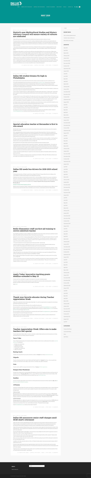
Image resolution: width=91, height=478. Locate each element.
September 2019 (67, 254)
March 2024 (66, 115)
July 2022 (65, 166)
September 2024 (67, 99)
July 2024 (65, 104)
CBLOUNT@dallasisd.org (18, 111)
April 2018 (65, 298)
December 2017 (67, 308)
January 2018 (66, 306)
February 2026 (66, 55)
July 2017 (65, 321)
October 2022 (66, 158)
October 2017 (66, 313)
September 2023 (67, 130)
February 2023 (66, 148)
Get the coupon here (43, 366)
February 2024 (66, 117)
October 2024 (66, 96)
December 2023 (67, 122)
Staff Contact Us (15, 469)
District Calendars (50, 6)
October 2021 (66, 189)
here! (16, 284)
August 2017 (66, 319)
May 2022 (65, 171)
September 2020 (67, 223)
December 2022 (67, 153)
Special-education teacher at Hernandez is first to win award (35, 125)
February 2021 (66, 210)
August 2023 (66, 133)
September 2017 (67, 316)
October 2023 (66, 127)
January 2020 (66, 244)
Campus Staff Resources (26, 6)
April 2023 (66, 143)
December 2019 (67, 246)
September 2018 (67, 285)
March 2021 (66, 208)
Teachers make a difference (69, 37)
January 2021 (66, 213)
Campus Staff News (28, 65)
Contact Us (70, 6)
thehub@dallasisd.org (47, 307)
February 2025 (66, 86)
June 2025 (66, 76)
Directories (59, 6)
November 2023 (67, 125)
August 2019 (66, 257)
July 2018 (65, 290)
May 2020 (66, 233)
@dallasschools (50, 308)
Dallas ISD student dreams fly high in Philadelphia (30, 77)
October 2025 (66, 65)
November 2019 (67, 249)
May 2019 (65, 264)
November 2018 (67, 280)
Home (18, 6)
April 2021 (65, 205)
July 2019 (65, 259)
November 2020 (67, 218)
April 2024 (66, 112)
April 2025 (66, 81)
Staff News (24, 30)
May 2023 (65, 140)
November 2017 (67, 311)
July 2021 (65, 197)
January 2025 (66, 89)
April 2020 (66, 236)
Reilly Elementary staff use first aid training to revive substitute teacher (34, 229)
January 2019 (66, 275)
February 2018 (66, 303)
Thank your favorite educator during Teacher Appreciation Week (33, 298)
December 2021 (67, 184)
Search (79, 7)
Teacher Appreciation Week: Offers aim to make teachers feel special (34, 330)
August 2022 (66, 164)
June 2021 (65, 200)
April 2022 (66, 174)
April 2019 (65, 267)
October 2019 (66, 251)
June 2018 (66, 293)
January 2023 (66, 151)
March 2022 (66, 177)
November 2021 (67, 187)
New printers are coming (68, 40)
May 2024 (66, 109)
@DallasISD (15, 309)
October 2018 (66, 282)
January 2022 (66, 182)
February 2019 (66, 272)
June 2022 (66, 169)
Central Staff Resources (39, 6)
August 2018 (66, 288)
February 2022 (66, 179)
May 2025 (66, 78)
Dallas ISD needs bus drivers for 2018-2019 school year (35, 170)
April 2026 (66, 50)
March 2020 (66, 239)
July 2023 (65, 135)
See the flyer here (49, 354)
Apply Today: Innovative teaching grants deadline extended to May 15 (31, 275)
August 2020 (66, 226)
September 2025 (67, 68)
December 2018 (67, 277)
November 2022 (67, 156)
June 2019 (66, 262)
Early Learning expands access (70, 35)
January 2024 (66, 120)
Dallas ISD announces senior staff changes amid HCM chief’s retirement (35, 418)
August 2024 (66, 102)
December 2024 (67, 91)
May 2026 (66, 47)
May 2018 (65, 295)
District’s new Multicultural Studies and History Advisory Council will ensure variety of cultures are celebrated (35, 34)
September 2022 (67, 161)
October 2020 (66, 220)
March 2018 (66, 301)
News (43, 452)
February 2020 (66, 241)
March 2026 (66, 53)
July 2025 (65, 73)
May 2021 (65, 202)
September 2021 (67, 192)
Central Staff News (39, 65)
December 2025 (67, 60)
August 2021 (66, 195)
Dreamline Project (41, 82)
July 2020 (65, 228)
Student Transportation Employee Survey (22, 184)
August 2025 (66, 71)
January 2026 (66, 58)
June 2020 (66, 231)
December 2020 (67, 215)
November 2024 (67, 94)
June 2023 (66, 138)
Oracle (64, 6)
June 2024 (66, 107)
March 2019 (66, 270)
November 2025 (67, 63)
